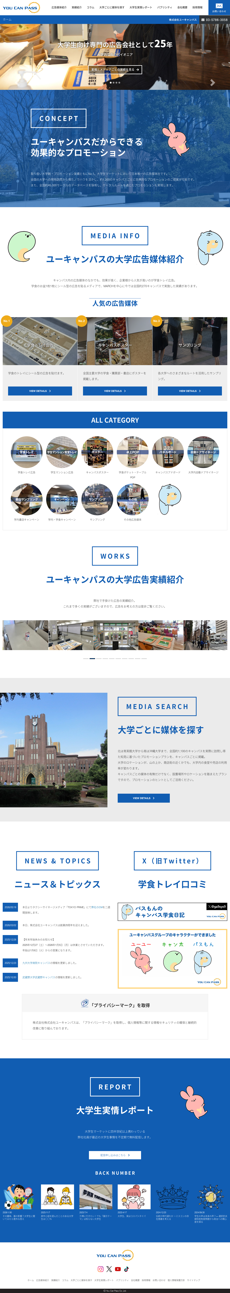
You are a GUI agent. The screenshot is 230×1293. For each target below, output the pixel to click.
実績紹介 (77, 7)
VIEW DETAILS (40, 391)
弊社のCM (97, 907)
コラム (90, 7)
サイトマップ (193, 1280)
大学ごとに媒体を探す (112, 7)
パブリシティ (164, 7)
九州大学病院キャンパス (36, 962)
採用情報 (197, 7)
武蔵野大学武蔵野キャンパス (38, 977)
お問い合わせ (159, 1280)
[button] (17, 71)
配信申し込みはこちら (115, 1155)
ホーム (30, 1280)
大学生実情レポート (141, 7)
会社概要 (182, 7)
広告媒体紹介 (59, 7)
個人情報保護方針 (176, 1280)
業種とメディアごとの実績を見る (112, 69)
